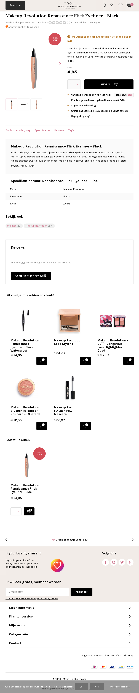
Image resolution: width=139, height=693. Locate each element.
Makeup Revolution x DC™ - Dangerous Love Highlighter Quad (112, 347)
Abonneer (81, 593)
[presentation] (56, 65)
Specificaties (42, 131)
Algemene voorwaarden (95, 656)
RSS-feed (116, 656)
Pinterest (130, 562)
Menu (13, 5)
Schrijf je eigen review (30, 277)
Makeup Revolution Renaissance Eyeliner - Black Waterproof (24, 347)
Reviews (59, 131)
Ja (81, 687)
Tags (71, 131)
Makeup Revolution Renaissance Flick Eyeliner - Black (24, 490)
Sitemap (128, 656)
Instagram (113, 562)
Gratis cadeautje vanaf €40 (71, 541)
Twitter (122, 562)
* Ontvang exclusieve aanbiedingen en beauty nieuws (32, 600)
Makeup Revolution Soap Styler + (68, 343)
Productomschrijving (18, 131)
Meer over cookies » (120, 687)
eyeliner (14, 227)
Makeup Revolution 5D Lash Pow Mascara (68, 412)
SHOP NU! (41, 362)
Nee (97, 687)
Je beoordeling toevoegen (85, 23)
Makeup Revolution (23, 23)
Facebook (105, 562)
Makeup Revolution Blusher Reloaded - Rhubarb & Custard (25, 412)
